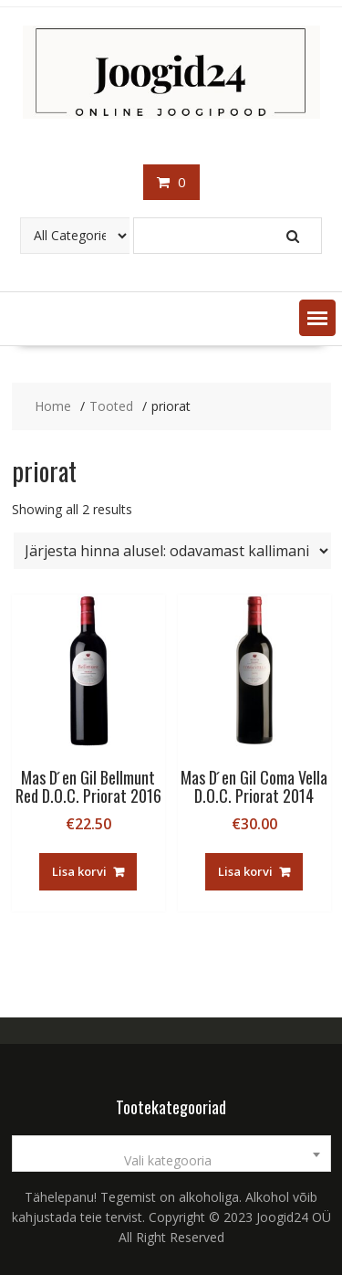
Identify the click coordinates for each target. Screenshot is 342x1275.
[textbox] (171, 1160)
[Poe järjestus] (172, 550)
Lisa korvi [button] (79, 871)
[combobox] (171, 1153)
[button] (317, 318)
